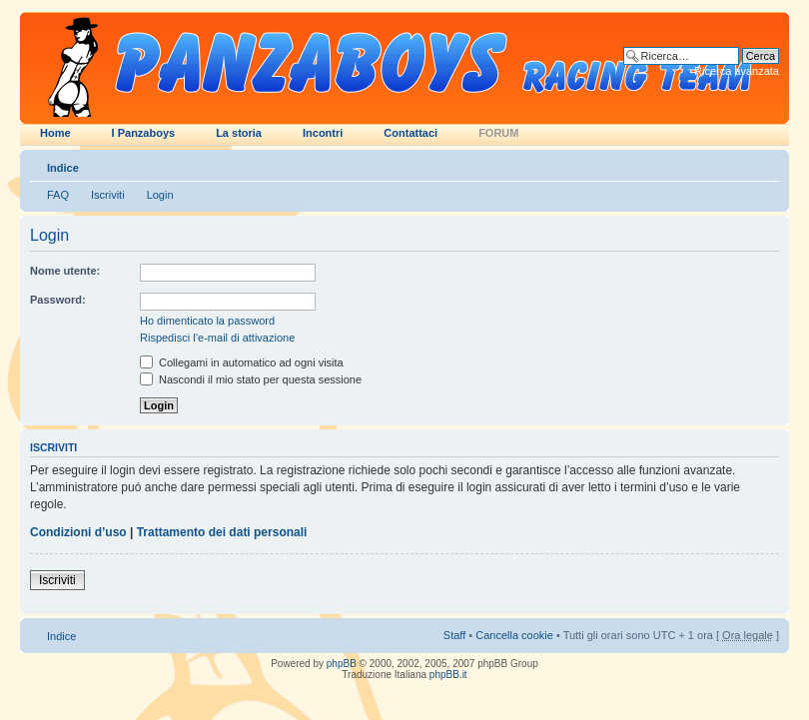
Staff (454, 635)
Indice (63, 168)
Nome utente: (65, 271)
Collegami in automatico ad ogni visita (242, 362)
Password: (58, 300)
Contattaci (410, 133)
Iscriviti (108, 195)
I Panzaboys (144, 133)
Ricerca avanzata (736, 71)
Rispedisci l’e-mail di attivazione (217, 338)
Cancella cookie (514, 635)
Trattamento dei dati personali (222, 532)
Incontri (323, 133)
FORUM (498, 133)
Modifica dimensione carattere (764, 164)
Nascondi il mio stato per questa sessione (251, 379)
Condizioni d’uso (78, 532)
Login (160, 195)
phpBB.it (448, 674)
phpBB (342, 663)
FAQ (58, 195)
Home (55, 133)
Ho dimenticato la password (207, 321)
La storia (239, 133)
